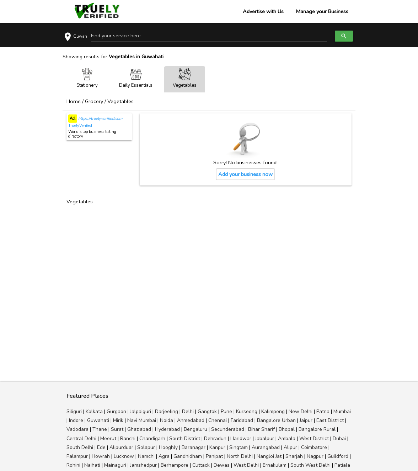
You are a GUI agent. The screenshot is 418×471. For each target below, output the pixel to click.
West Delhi (246, 465)
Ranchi (127, 438)
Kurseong (246, 411)
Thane (99, 429)
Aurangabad (266, 447)
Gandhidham (187, 456)
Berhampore (174, 465)
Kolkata (94, 411)
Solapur (146, 447)
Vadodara (77, 429)
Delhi (188, 411)
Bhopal (287, 429)
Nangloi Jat (269, 456)
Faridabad (242, 420)
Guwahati (98, 420)
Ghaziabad (139, 429)
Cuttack (201, 465)
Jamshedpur (143, 465)
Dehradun (215, 438)
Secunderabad (227, 429)
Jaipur (306, 420)
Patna (322, 411)
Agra (164, 456)
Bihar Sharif (261, 429)
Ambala (286, 438)
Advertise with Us (263, 11)
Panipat (214, 456)
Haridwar (240, 438)
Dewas (222, 465)
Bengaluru (195, 429)
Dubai (339, 438)
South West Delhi (310, 465)
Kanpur (217, 447)
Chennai (217, 420)
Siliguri (74, 411)
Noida (166, 420)
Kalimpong (273, 411)
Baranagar (193, 447)
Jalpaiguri (140, 411)
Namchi (146, 456)
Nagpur (315, 456)
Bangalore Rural (317, 429)
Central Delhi (81, 438)
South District (184, 438)
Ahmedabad (190, 420)
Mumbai (342, 411)
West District (314, 438)
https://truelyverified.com (99, 118)
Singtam (238, 447)
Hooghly (168, 447)
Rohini (73, 465)
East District (330, 420)
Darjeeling (166, 411)
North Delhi (240, 456)
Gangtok (207, 411)
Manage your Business (322, 11)
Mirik (118, 420)
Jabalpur (264, 438)
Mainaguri (115, 465)
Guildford (337, 456)
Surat (117, 429)
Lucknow (124, 456)
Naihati (92, 465)
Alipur (290, 447)
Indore (76, 420)
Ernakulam (274, 465)
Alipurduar (121, 447)
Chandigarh (152, 438)
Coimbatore (314, 447)
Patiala (342, 465)
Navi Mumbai (141, 420)
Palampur (77, 456)
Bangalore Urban (276, 420)
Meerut (108, 438)
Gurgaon (116, 411)
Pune (226, 411)
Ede (101, 447)
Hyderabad (167, 429)
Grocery (94, 101)
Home (73, 101)
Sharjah (294, 456)
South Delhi (79, 447)
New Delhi (300, 411)
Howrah (101, 456)
